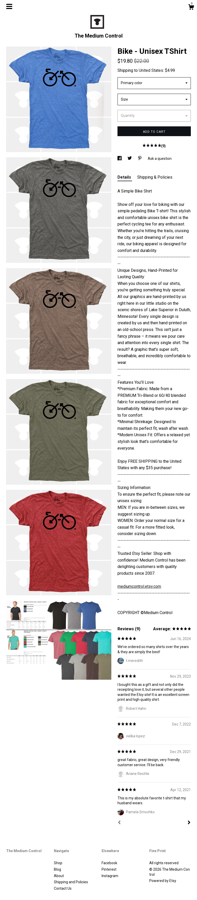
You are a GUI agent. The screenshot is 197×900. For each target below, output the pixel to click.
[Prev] (119, 823)
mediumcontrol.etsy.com (139, 586)
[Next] (189, 823)
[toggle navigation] (9, 6)
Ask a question (160, 158)
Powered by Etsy (162, 881)
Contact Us (63, 888)
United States (151, 70)
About (59, 876)
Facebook (109, 863)
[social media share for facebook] (119, 158)
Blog (57, 869)
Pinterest (109, 869)
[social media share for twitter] (130, 158)
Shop (58, 863)
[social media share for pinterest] (140, 158)
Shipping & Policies (154, 177)
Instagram (110, 876)
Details (124, 177)
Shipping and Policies (71, 882)
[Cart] (191, 8)
